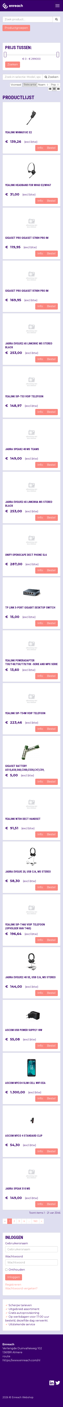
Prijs (55, 84)
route (6, 1356)
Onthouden (15, 1269)
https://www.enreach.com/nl (21, 1360)
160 (35, 1221)
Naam (43, 84)
